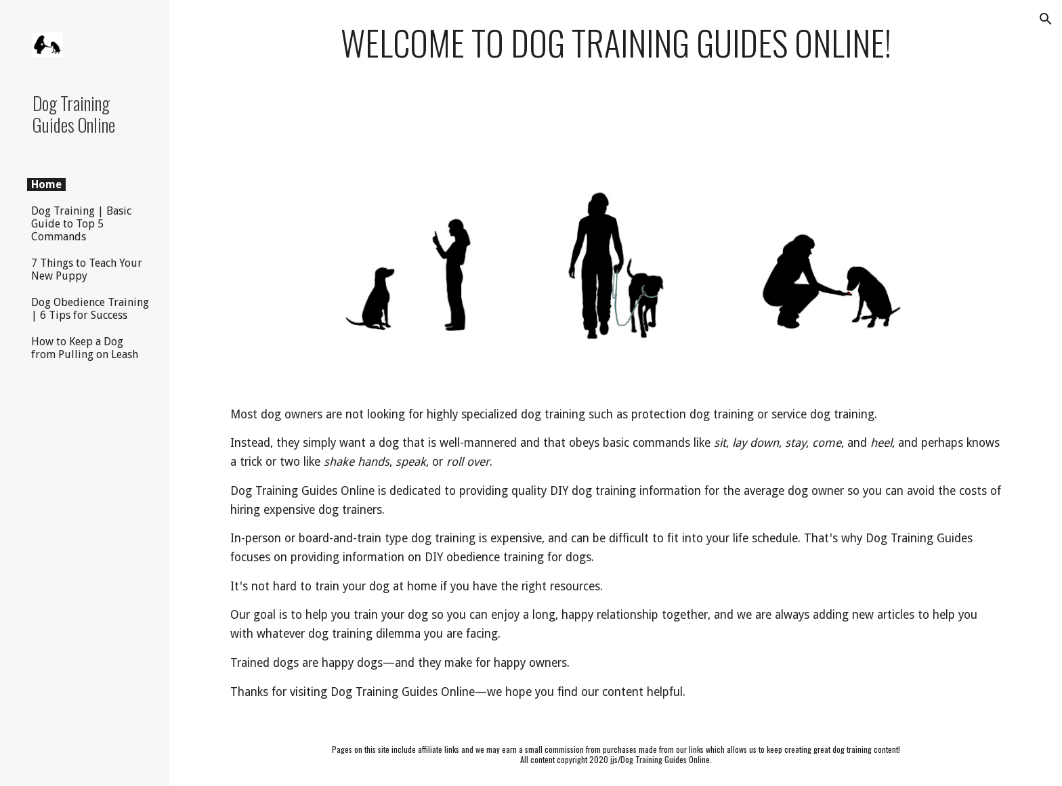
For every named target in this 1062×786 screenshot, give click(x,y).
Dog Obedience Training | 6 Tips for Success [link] (90, 309)
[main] (615, 42)
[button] (1045, 19)
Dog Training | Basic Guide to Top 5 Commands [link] (81, 223)
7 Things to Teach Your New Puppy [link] (86, 269)
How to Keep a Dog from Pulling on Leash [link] (84, 348)
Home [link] (46, 184)
